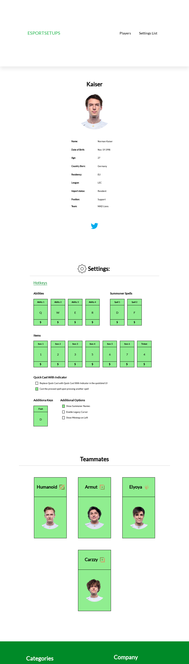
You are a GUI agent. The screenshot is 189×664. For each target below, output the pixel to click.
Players (125, 33)
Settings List (148, 33)
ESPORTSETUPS (44, 33)
